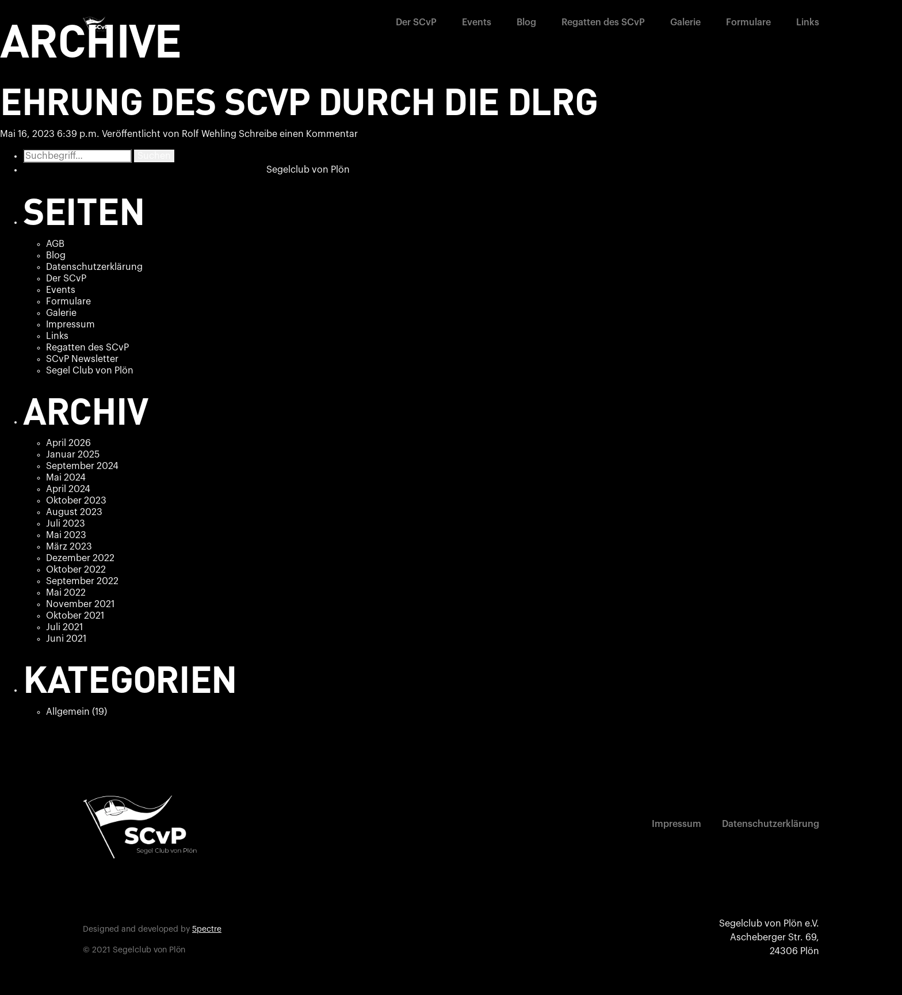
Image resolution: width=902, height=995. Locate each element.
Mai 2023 (66, 535)
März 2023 (69, 546)
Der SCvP (416, 22)
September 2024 (82, 466)
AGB (55, 244)
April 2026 (68, 443)
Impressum (70, 324)
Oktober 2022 (76, 569)
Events (476, 22)
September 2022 (82, 581)
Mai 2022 (66, 592)
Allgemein (68, 711)
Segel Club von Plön (89, 370)
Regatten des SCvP (603, 22)
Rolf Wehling (209, 134)
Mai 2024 (66, 477)
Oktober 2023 (76, 500)
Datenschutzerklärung (94, 267)
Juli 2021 (64, 627)
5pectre (206, 929)
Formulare (748, 22)
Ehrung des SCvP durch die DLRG (299, 100)
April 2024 (68, 489)
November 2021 (80, 604)
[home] (97, 25)
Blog (526, 22)
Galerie (685, 22)
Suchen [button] (154, 156)
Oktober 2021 (75, 615)
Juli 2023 (65, 523)
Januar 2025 (73, 454)
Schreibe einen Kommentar (298, 134)
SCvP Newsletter (82, 359)
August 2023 (74, 512)
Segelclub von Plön (308, 169)
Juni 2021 (66, 638)
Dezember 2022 (80, 558)
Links (807, 22)
